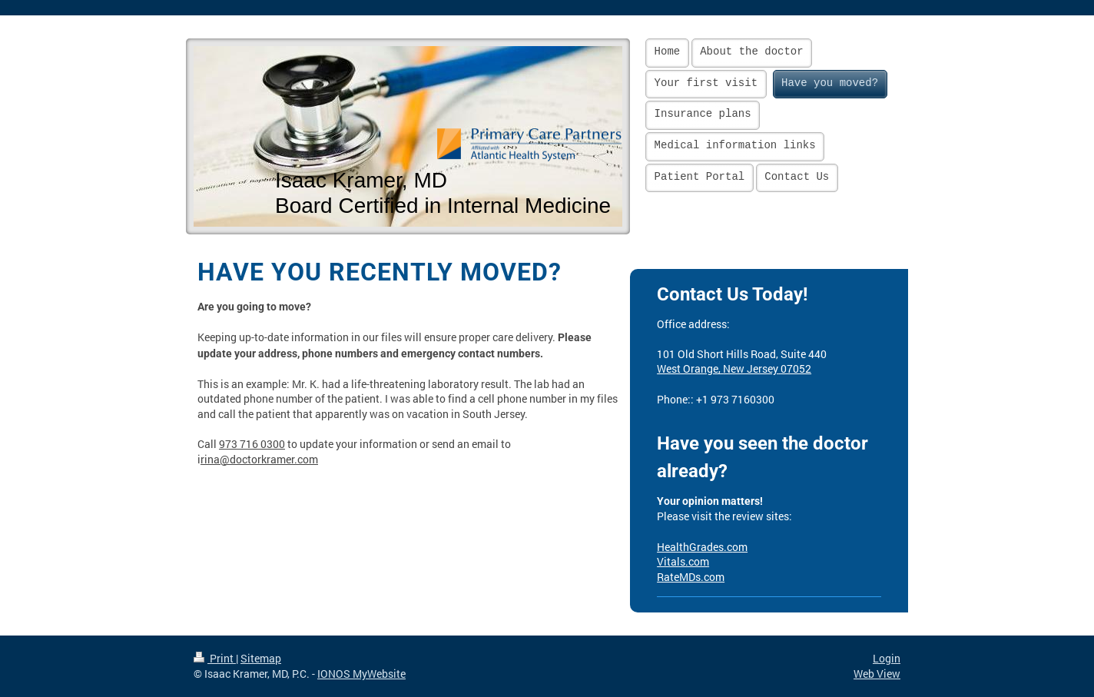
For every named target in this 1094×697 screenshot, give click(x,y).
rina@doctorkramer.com (259, 459)
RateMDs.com (690, 576)
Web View (877, 673)
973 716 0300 (252, 443)
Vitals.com (683, 561)
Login (886, 658)
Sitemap (260, 658)
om (740, 546)
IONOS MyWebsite (361, 673)
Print (215, 658)
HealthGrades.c (694, 546)
